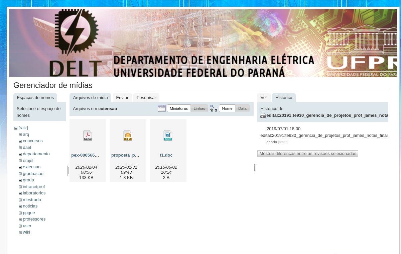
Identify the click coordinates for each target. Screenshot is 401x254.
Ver (264, 97)
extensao (31, 166)
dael (27, 147)
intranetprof (34, 186)
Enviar (122, 97)
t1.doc (166, 155)
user (27, 225)
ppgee (29, 212)
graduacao (33, 173)
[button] (179, 108)
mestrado (32, 199)
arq (26, 134)
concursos (32, 140)
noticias (30, 205)
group (28, 179)
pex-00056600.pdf (89, 155)
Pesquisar (146, 97)
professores (34, 219)
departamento (36, 153)
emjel (28, 160)
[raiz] (23, 127)
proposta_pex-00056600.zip (139, 155)
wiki (26, 232)
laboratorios (34, 192)
